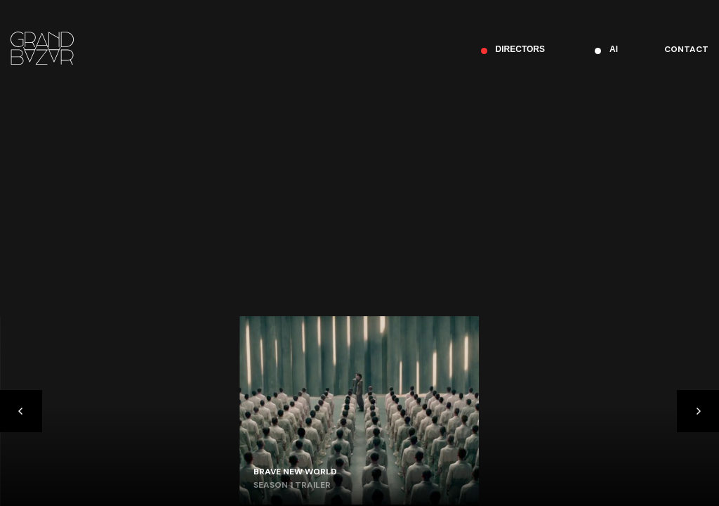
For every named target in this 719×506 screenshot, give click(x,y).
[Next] (698, 411)
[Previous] (21, 411)
